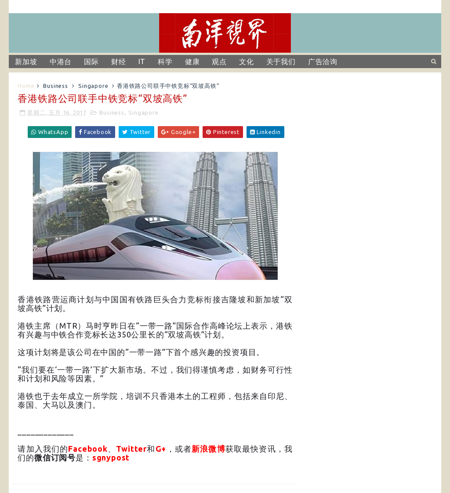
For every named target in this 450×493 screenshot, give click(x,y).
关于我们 (281, 61)
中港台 (61, 61)
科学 (165, 61)
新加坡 (26, 61)
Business (55, 86)
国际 (91, 61)
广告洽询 (323, 61)
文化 (246, 61)
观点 (219, 61)
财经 (118, 61)
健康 (192, 61)
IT (142, 61)
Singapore (93, 86)
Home (26, 86)
